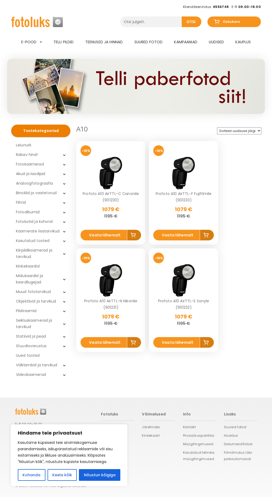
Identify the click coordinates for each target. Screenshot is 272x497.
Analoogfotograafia (34, 183)
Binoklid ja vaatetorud (36, 193)
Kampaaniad (185, 42)
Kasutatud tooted (32, 240)
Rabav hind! (27, 154)
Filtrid (21, 202)
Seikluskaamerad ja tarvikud (34, 323)
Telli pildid (63, 42)
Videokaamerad (31, 374)
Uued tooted (28, 355)
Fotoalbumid (28, 212)
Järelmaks (151, 427)
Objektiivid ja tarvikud (36, 301)
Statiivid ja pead (31, 336)
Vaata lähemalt (105, 235)
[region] (69, 455)
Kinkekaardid (28, 266)
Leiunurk (23, 145)
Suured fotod (148, 42)
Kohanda (31, 475)
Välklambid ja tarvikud (36, 365)
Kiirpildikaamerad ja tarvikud (34, 253)
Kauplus (243, 42)
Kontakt (189, 427)
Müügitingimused (198, 444)
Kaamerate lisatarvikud (38, 231)
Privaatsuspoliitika (198, 435)
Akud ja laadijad (30, 173)
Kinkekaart (151, 435)
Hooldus (231, 435)
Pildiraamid (26, 310)
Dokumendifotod (238, 444)
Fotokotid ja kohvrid (34, 221)
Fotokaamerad (30, 164)
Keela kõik (62, 475)
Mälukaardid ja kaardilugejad (29, 279)
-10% (86, 150)
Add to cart (134, 236)
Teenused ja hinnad (104, 42)
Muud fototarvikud (33, 291)
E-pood (31, 42)
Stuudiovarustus (31, 346)
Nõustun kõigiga (100, 475)
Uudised (216, 42)
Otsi (191, 21)
